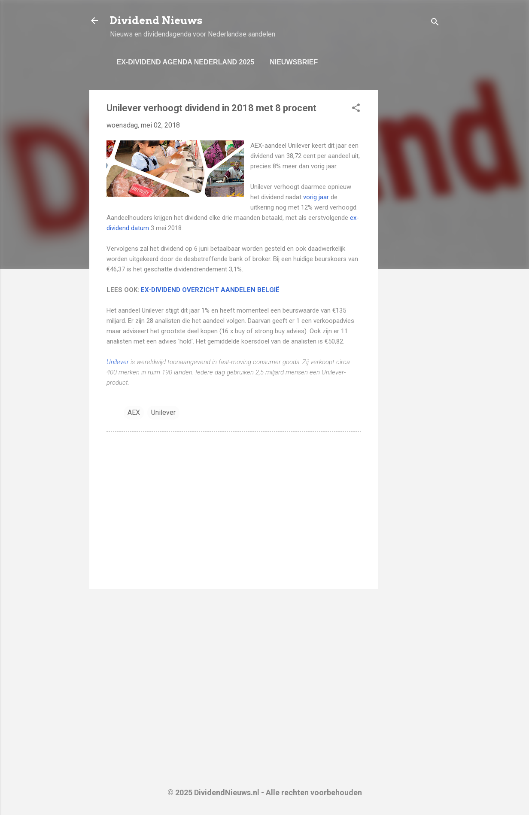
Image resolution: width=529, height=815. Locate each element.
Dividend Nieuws (156, 20)
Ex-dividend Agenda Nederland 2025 (186, 62)
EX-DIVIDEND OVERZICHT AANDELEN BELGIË (210, 290)
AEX (134, 412)
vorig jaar (317, 197)
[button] (356, 109)
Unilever (117, 362)
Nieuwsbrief (294, 62)
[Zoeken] (435, 23)
